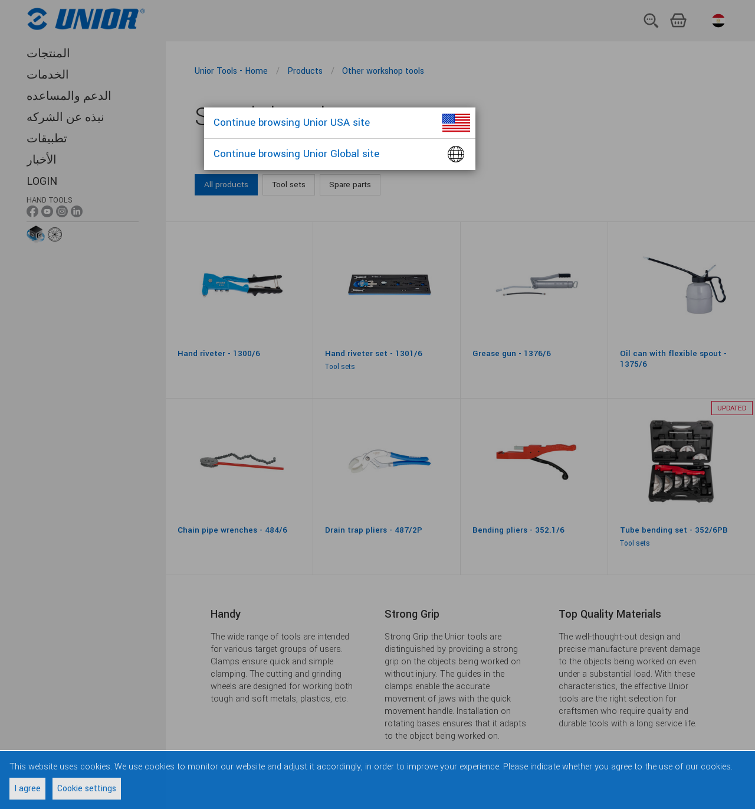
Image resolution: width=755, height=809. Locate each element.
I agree (27, 788)
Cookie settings (86, 788)
